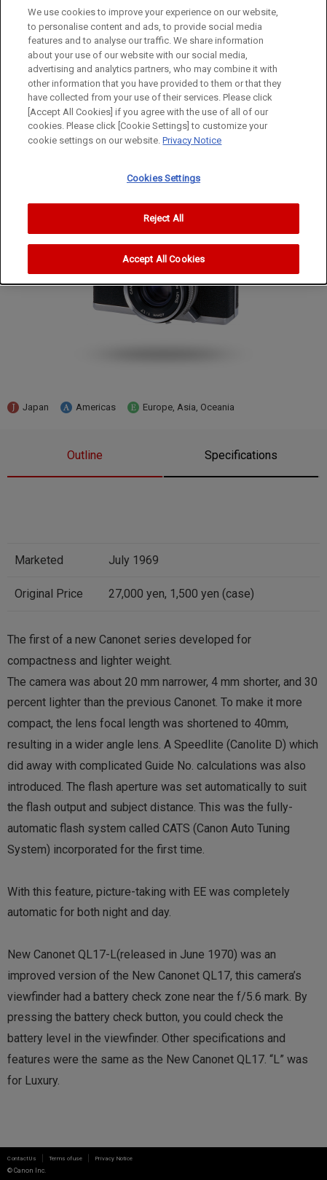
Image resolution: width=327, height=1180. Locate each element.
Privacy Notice (191, 135)
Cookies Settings (163, 174)
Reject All (163, 214)
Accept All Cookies (163, 254)
